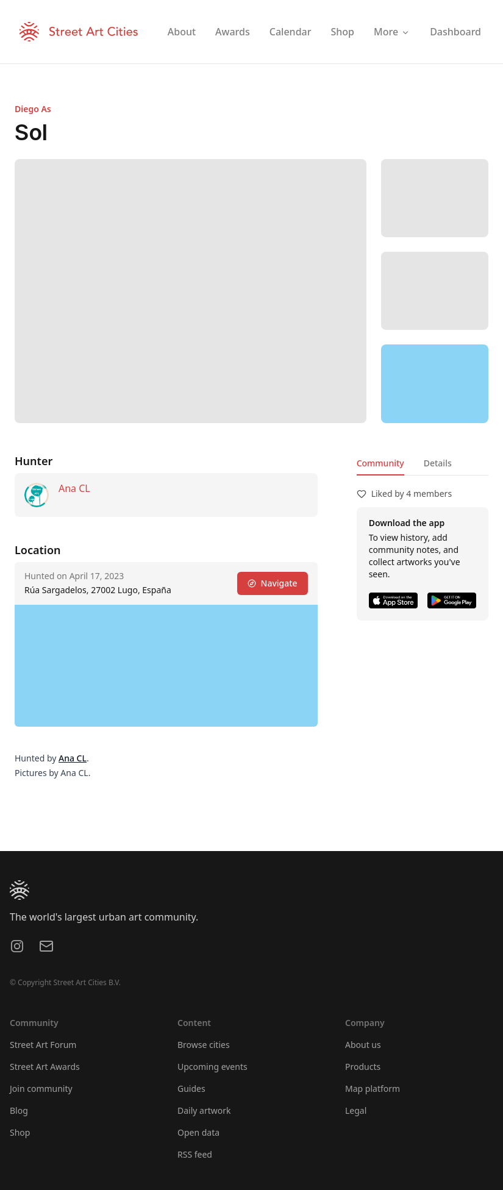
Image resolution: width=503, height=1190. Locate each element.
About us (363, 1044)
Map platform (372, 1088)
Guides (191, 1088)
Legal (355, 1110)
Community (380, 463)
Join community (41, 1088)
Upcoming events (212, 1066)
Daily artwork (204, 1110)
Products (362, 1066)
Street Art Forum (43, 1044)
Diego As (33, 109)
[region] (434, 383)
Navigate (273, 583)
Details (438, 463)
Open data (198, 1132)
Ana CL (74, 488)
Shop (20, 1132)
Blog (19, 1110)
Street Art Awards (45, 1066)
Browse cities (203, 1044)
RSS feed (194, 1154)
